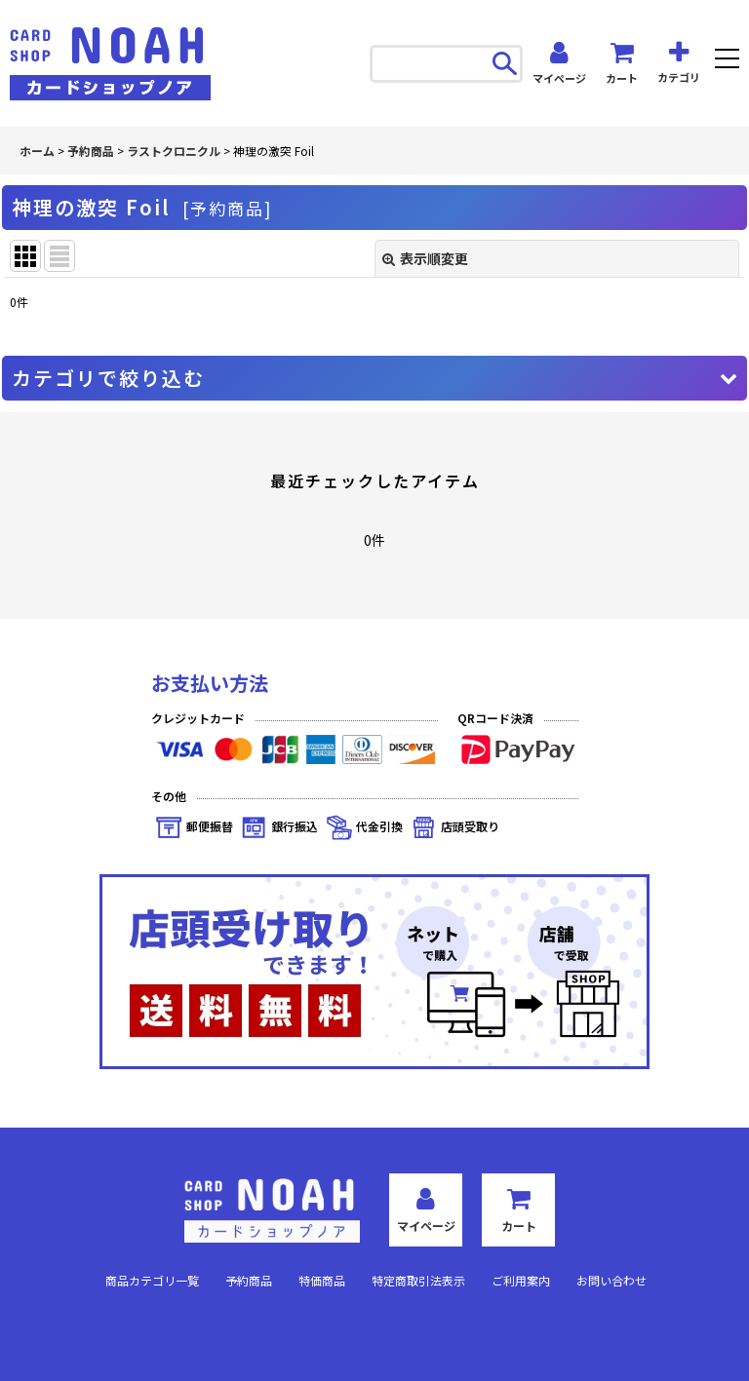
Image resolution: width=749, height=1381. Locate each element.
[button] (727, 61)
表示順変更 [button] (425, 258)
